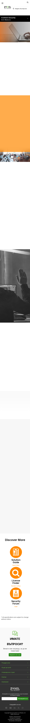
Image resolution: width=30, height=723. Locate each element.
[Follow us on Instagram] (22, 708)
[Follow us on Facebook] (6, 708)
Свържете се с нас (15, 654)
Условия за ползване (15, 718)
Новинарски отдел (8, 672)
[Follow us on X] (19, 708)
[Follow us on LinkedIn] (14, 708)
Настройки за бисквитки (15, 720)
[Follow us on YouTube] (10, 708)
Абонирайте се (23, 698)
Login (16, 606)
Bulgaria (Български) (21, 8)
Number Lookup (15, 586)
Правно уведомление (15, 716)
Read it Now (15, 565)
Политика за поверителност (15, 719)
